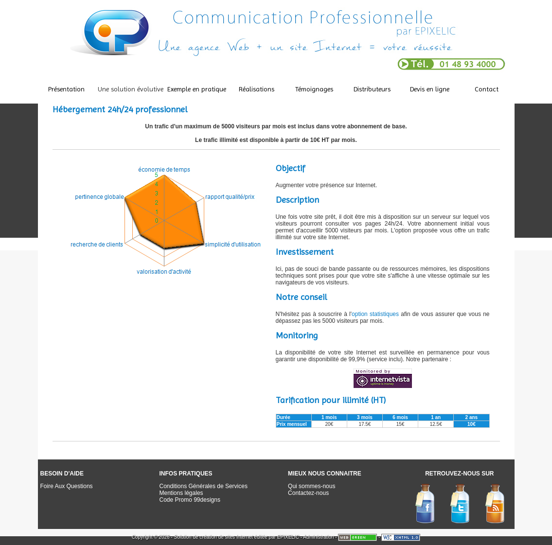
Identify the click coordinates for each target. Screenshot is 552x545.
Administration (318, 537)
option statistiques (375, 314)
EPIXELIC (288, 537)
